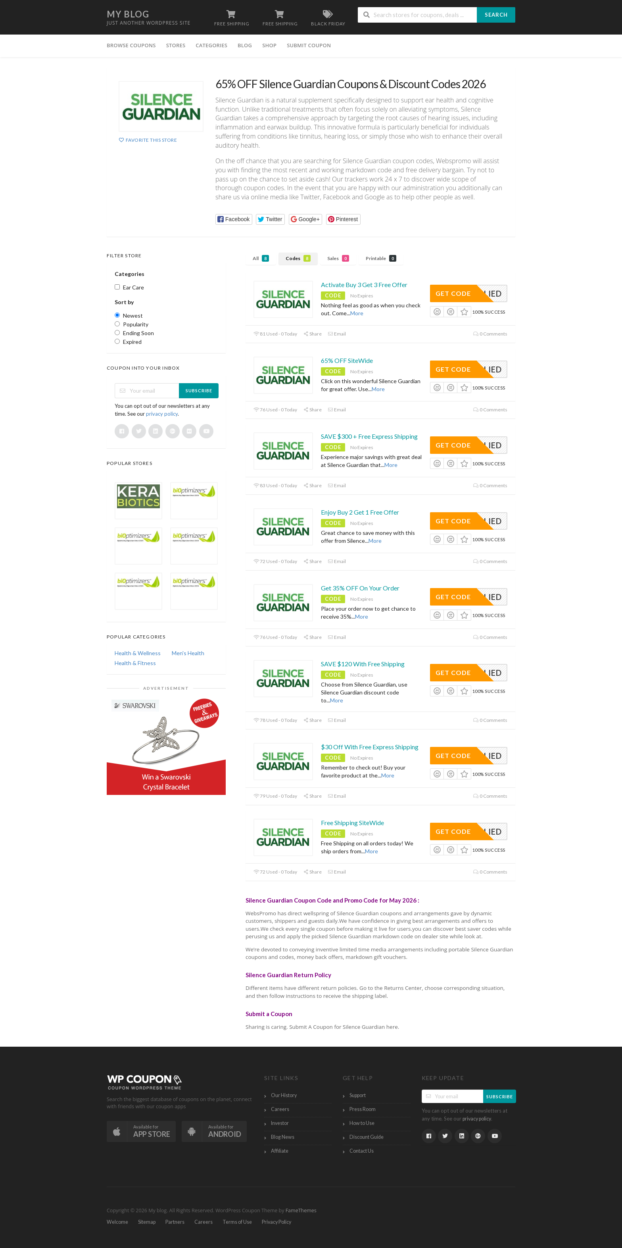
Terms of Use (237, 1222)
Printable (381, 258)
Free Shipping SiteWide (352, 822)
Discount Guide (366, 1137)
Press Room (362, 1109)
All (261, 258)
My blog (128, 14)
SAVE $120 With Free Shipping (363, 663)
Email (337, 334)
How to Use (361, 1123)
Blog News (282, 1137)
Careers (280, 1109)
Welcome (117, 1222)
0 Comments (490, 334)
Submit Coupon (309, 45)
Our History (284, 1095)
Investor (280, 1123)
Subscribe (199, 390)
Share (312, 334)
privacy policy (162, 414)
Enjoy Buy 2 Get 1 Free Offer (360, 512)
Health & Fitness (135, 663)
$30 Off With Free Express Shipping (370, 746)
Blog (245, 45)
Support (357, 1095)
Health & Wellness (138, 653)
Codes (298, 258)
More (356, 313)
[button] (233, 219)
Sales (338, 258)
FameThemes (301, 1210)
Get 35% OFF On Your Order (360, 588)
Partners (174, 1222)
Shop (269, 45)
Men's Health (188, 653)
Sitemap (147, 1222)
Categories (211, 45)
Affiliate (279, 1151)
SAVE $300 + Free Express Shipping (369, 436)
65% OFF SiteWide (347, 360)
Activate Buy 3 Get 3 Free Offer (364, 284)
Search (496, 15)
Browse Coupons (131, 45)
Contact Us (361, 1151)
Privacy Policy (276, 1222)
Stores (176, 45)
